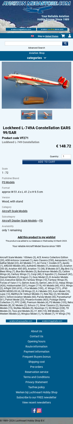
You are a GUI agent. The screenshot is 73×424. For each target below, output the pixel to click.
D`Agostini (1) (49, 274)
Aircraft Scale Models (14, 211)
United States (51, 36)
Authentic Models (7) (37, 265)
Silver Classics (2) (49, 305)
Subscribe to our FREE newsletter (36, 397)
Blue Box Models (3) (26, 271)
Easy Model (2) (40, 277)
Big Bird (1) (67, 268)
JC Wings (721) (52, 288)
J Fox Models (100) (33, 288)
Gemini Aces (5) (30, 282)
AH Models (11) (28, 263)
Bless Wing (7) (7, 271)
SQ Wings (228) (57, 308)
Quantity (54, 156)
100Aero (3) (29, 257)
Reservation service (36, 371)
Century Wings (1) (20, 274)
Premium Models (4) (37, 302)
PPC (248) (20, 302)
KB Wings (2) (28, 291)
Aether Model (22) (9, 263)
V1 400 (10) (40, 311)
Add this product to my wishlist (36, 237)
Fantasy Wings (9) (57, 280)
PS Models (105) (58, 302)
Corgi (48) (36, 274)
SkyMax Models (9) (23, 308)
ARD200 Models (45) (15, 265)
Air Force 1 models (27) (49, 263)
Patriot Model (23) (14, 299)
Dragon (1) (26, 277)
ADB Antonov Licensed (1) (19, 260)
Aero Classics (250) (43, 260)
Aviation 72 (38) (36, 268)
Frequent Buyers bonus (37, 356)
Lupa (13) (5, 294)
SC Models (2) (19, 305)
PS (41, 220)
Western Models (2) (10, 313)
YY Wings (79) (62, 313)
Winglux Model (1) (30, 313)
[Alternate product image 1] (28, 119)
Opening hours (36, 341)
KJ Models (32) (44, 291)
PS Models (8, 182)
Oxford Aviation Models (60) (21, 297)
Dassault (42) (65, 274)
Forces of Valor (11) (10, 282)
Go (65, 43)
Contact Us (36, 336)
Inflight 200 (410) (13, 288)
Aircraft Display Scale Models (19, 220)
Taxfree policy (36, 387)
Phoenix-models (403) (36, 299)
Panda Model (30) (46, 297)
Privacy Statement (37, 382)
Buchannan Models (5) (49, 271)
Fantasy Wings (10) (36, 280)
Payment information (36, 351)
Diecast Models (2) (9, 277)
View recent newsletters (36, 402)
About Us (36, 331)
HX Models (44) (51, 285)
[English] (32, 35)
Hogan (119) (35, 285)
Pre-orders (36, 366)
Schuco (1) (33, 305)
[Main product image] (36, 107)
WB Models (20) (56, 311)
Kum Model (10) (61, 291)
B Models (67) (53, 268)
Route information (36, 346)
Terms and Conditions (36, 377)
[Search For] (33, 43)
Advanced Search (36, 48)
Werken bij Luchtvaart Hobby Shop (36, 392)
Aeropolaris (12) (63, 260)
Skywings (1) (41, 308)
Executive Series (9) (15, 280)
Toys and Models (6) (22, 311)
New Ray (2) (50, 294)
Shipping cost (36, 361)
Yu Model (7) (48, 313)
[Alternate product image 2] (45, 119)
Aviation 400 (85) (18, 268)
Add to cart (46, 162)
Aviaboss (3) (55, 265)
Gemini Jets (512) (48, 282)
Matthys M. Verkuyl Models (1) (27, 294)
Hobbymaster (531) (17, 285)
